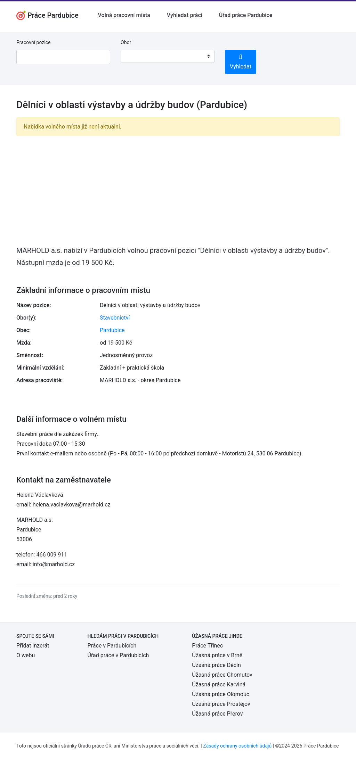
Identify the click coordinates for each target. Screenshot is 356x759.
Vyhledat (240, 62)
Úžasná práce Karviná (218, 684)
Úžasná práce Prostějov (221, 704)
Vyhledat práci (184, 15)
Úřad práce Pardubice (246, 15)
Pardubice (112, 330)
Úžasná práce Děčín (216, 665)
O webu (25, 655)
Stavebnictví (115, 317)
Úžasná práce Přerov (217, 713)
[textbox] (135, 56)
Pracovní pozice (33, 42)
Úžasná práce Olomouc (220, 694)
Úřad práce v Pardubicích (118, 655)
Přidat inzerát (32, 645)
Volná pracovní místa (124, 15)
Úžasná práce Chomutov (222, 674)
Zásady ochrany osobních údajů (237, 746)
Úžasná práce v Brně (217, 655)
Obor (126, 42)
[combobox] (168, 56)
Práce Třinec (207, 645)
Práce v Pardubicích (112, 645)
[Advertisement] (178, 190)
